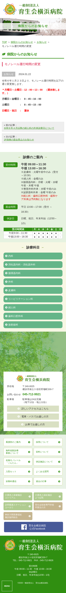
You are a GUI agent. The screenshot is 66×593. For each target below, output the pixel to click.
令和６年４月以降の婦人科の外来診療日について (29, 128)
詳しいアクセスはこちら (33, 408)
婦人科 (10, 307)
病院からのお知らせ (22, 42)
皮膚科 (10, 290)
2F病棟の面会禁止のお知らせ (19, 139)
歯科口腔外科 (14, 316)
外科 (9, 281)
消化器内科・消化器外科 (20, 264)
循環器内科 (13, 273)
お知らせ (42, 42)
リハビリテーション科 (19, 298)
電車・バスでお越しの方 (33, 416)
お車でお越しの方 (33, 424)
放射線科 (11, 324)
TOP (4, 42)
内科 (9, 256)
